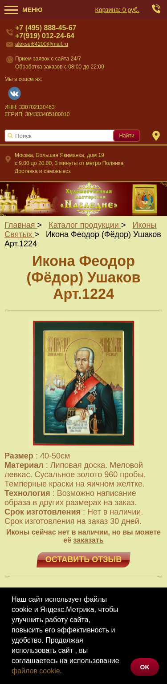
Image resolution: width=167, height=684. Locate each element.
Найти (126, 136)
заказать (88, 540)
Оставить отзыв (83, 559)
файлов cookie (36, 671)
